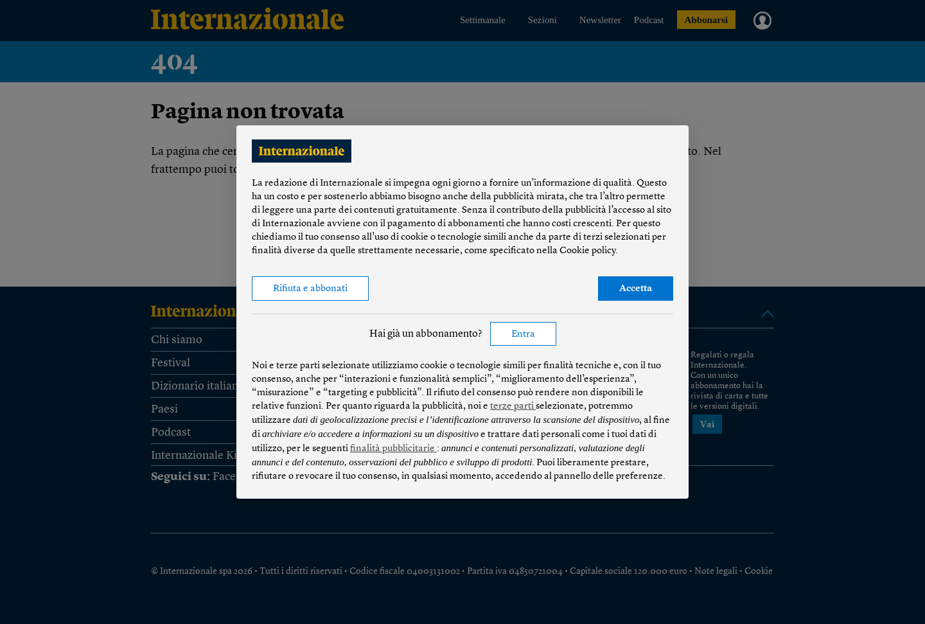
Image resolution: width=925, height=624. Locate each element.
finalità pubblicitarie (393, 449)
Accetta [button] (635, 289)
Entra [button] (523, 334)
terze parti (513, 406)
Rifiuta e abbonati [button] (310, 289)
